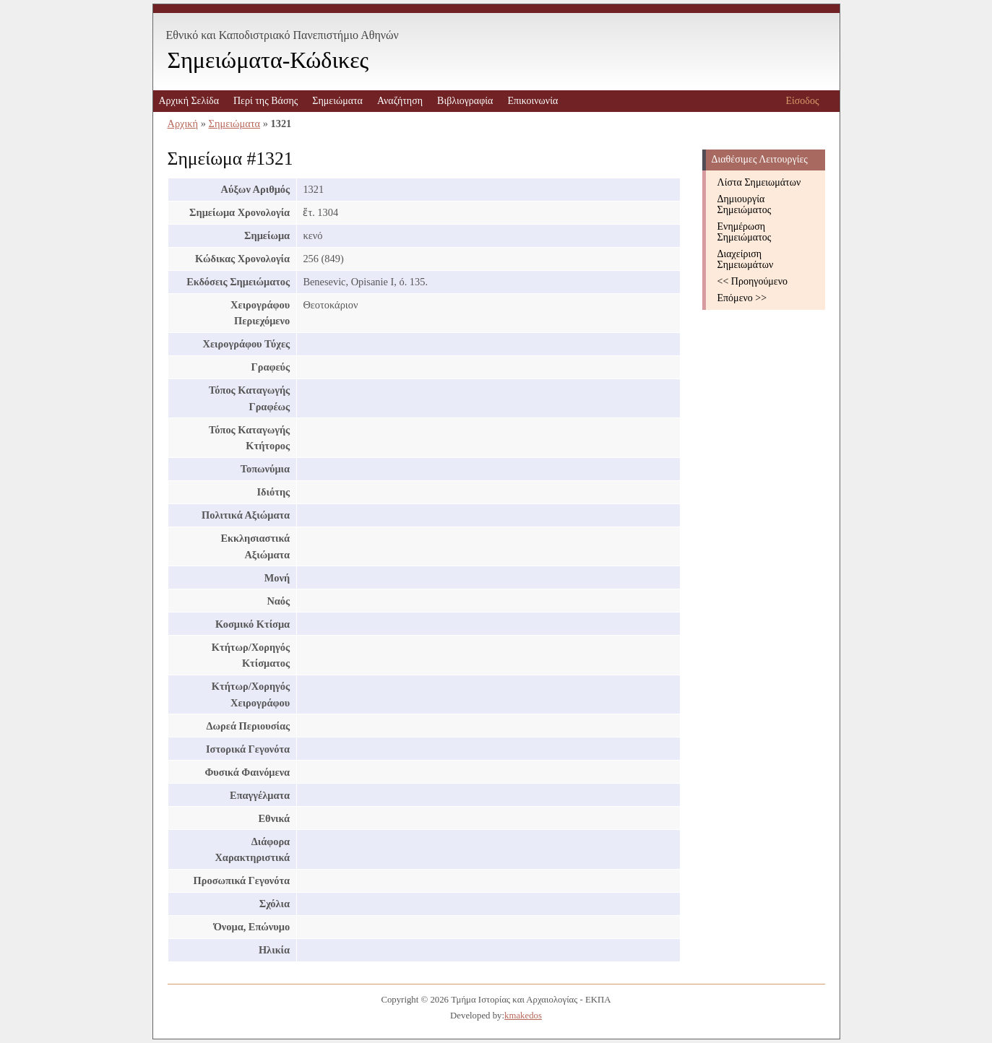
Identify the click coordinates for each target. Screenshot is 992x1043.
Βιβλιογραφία (465, 100)
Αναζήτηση (400, 100)
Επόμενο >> (742, 298)
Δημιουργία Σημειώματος (744, 204)
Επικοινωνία (532, 100)
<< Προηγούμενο (752, 281)
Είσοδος (802, 100)
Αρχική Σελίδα (189, 100)
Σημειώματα (337, 100)
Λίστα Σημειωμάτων (759, 182)
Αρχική (183, 123)
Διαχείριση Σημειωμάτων (745, 259)
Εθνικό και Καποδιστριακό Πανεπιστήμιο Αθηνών (282, 35)
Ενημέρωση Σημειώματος (744, 232)
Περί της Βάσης (265, 100)
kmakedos (523, 1015)
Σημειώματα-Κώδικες (268, 60)
